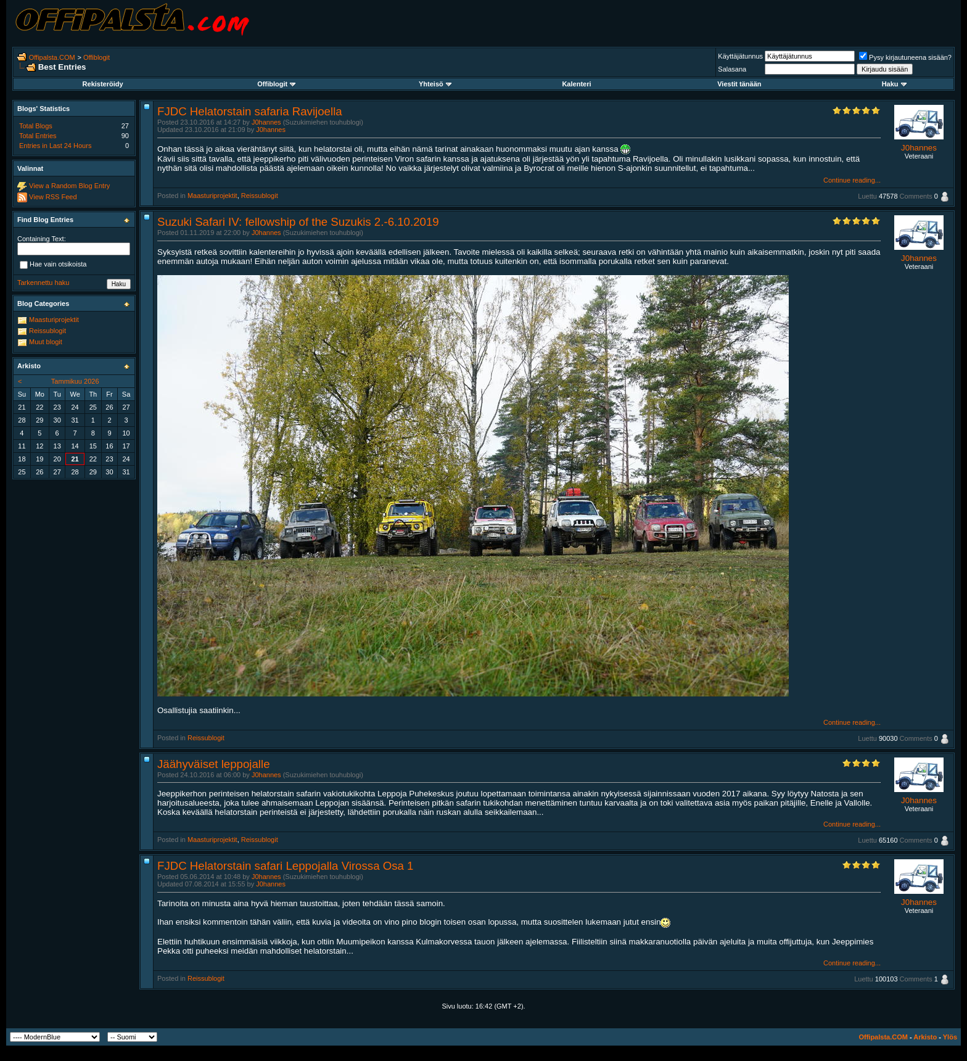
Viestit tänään (739, 84)
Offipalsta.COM (52, 57)
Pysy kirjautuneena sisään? (905, 57)
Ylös (950, 1037)
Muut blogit (45, 341)
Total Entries (38, 135)
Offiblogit (96, 57)
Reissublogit (259, 195)
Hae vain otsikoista (53, 264)
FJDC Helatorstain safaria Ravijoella (249, 111)
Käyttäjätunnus (740, 56)
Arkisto (925, 1037)
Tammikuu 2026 (75, 381)
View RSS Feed (52, 196)
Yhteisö (435, 84)
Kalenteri (576, 84)
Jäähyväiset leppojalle (213, 764)
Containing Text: (41, 238)
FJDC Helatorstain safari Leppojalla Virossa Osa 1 (285, 865)
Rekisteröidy (103, 84)
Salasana (732, 69)
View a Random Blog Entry (69, 185)
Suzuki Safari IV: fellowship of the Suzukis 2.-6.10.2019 (298, 221)
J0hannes (266, 122)
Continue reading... (852, 180)
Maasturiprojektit (212, 195)
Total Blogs (35, 126)
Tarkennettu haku (43, 282)
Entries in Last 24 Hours (55, 145)
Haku (894, 84)
